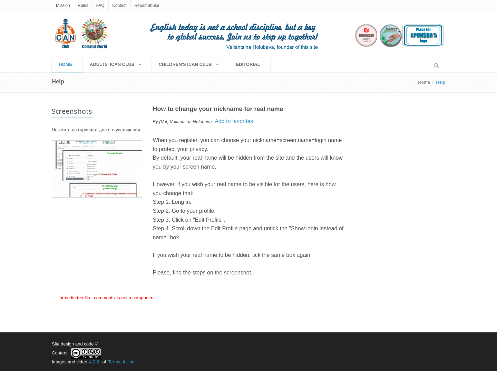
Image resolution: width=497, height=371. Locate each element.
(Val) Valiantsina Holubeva (185, 121)
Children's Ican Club (188, 64)
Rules (83, 5)
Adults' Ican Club (115, 64)
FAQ (100, 5)
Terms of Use (121, 361)
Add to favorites (234, 121)
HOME (65, 64)
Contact (119, 5)
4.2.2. (94, 361)
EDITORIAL (248, 64)
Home (424, 82)
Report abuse (146, 5)
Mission (63, 5)
